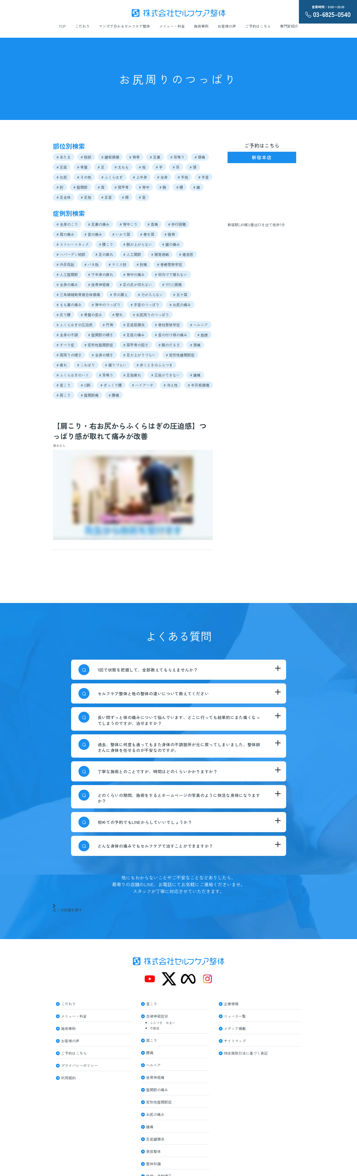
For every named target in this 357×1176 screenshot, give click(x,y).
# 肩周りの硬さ (69, 355)
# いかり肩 (121, 234)
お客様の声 (227, 26)
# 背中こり (128, 224)
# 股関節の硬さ (100, 334)
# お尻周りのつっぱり (151, 314)
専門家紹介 (289, 26)
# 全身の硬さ (102, 355)
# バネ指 (91, 264)
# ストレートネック (72, 244)
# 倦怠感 (186, 254)
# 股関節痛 (90, 395)
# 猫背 (169, 234)
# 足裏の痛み (99, 224)
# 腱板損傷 (110, 157)
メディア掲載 (235, 1028)
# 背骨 (134, 157)
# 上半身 (140, 177)
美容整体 (153, 1151)
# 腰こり (106, 244)
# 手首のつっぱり (145, 304)
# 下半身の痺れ (100, 274)
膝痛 (149, 1126)
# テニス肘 (117, 264)
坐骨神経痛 (155, 1077)
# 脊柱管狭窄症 (167, 324)
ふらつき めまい (162, 1022)
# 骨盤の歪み (91, 314)
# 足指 (86, 197)
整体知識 (153, 1163)
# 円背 (108, 324)
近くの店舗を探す (67, 908)
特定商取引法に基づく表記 (246, 1052)
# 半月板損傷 (198, 385)
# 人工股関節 (67, 274)
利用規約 (68, 1077)
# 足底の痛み (134, 334)
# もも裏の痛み (69, 304)
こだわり (82, 26)
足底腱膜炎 (155, 1138)
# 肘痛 (142, 264)
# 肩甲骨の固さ (135, 345)
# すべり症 (65, 345)
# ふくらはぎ (112, 177)
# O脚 (85, 385)
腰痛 (149, 1052)
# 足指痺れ (132, 375)
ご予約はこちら (258, 26)
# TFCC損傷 (172, 284)
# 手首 (203, 177)
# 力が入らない (150, 294)
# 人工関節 (132, 254)
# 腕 (162, 187)
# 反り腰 (63, 314)
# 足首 (106, 197)
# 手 (159, 167)
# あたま (63, 157)
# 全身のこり (67, 224)
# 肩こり (63, 395)
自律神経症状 (157, 1015)
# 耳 (176, 167)
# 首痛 (153, 224)
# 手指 (183, 177)
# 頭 (193, 167)
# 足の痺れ (104, 254)
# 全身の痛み (67, 284)
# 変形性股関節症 (98, 345)
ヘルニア (153, 1064)
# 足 (101, 167)
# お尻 (61, 177)
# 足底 (61, 167)
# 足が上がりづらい (139, 355)
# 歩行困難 (177, 224)
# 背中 (144, 187)
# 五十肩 (180, 294)
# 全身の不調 (67, 334)
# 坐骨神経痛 (99, 284)
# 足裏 (155, 157)
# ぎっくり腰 (111, 385)
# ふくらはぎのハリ (72, 375)
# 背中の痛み (134, 274)
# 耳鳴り (177, 157)
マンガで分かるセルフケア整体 (124, 26)
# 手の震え (119, 294)
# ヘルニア (199, 324)
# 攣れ (117, 314)
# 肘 (59, 187)
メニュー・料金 (172, 26)
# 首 (142, 197)
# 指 (142, 167)
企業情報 (231, 1003)
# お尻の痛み (180, 304)
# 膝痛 (195, 375)
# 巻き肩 (147, 234)
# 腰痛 (114, 395)
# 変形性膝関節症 (180, 355)
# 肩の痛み (65, 234)
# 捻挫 (202, 334)
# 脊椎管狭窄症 (169, 264)
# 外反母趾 (65, 264)
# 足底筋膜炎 (134, 324)
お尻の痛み (155, 1114)
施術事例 (201, 26)
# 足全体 (63, 197)
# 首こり (63, 385)
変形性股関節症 (159, 1101)
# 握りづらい (115, 365)
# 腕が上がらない (137, 244)
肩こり (151, 1040)
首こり (151, 1003)
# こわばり (86, 365)
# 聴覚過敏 (160, 254)
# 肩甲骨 (122, 187)
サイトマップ (235, 1040)
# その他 (84, 177)
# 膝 (196, 187)
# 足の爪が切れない (136, 284)
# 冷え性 (171, 385)
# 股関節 (80, 187)
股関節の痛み (157, 1089)
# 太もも (122, 167)
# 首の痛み (93, 234)
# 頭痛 (200, 157)
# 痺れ (61, 365)
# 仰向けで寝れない (171, 274)
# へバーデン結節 (70, 254)
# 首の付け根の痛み (171, 334)
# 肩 (101, 187)
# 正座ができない (165, 375)
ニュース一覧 (235, 1015)
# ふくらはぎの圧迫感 (74, 324)
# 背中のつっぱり (106, 304)
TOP (62, 26)
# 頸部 (86, 157)
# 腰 (179, 187)
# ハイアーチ (142, 385)
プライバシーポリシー (79, 1065)
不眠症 (154, 1028)
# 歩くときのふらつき (155, 365)
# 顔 (125, 197)
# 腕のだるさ (169, 345)
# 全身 (162, 177)
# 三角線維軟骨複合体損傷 (78, 294)
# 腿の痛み (171, 244)
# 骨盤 (82, 167)
